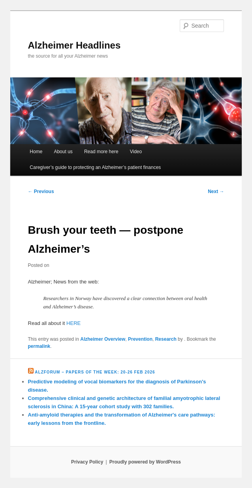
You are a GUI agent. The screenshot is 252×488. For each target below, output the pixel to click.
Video (136, 151)
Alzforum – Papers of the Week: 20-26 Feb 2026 (95, 372)
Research (166, 339)
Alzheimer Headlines (74, 45)
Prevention (140, 339)
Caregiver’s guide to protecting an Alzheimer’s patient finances (95, 167)
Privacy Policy (87, 462)
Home (36, 151)
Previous (41, 191)
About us (63, 151)
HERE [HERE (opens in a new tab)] (73, 323)
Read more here (101, 151)
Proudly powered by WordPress (145, 462)
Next (216, 191)
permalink (39, 346)
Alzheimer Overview (102, 339)
